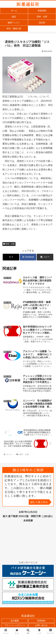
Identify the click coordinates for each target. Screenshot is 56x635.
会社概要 (14, 620)
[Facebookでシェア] (28, 257)
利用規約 (41, 620)
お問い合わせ (41, 625)
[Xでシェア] (11, 257)
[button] (45, 257)
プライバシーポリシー (14, 625)
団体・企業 (9, 244)
